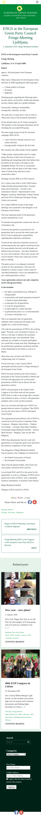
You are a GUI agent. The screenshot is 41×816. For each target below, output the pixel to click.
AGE (7, 639)
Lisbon (18, 639)
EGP (12, 639)
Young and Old (17, 716)
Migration (20, 516)
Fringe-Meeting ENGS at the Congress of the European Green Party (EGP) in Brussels (20, 548)
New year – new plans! (18, 614)
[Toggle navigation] (37, 27)
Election (26, 718)
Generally (8, 716)
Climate (4, 516)
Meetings (4, 514)
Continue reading (14, 646)
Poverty (8, 724)
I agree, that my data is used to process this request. (19, 784)
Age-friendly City (11, 718)
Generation (9, 721)
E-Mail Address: (18, 779)
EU (32, 718)
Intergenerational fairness (23, 721)
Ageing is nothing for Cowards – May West (20, 17)
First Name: (11, 769)
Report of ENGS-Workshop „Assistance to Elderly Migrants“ (20, 531)
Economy (12, 516)
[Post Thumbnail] (20, 592)
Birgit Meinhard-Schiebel (28, 51)
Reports (10, 514)
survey (24, 639)
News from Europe (18, 636)
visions (16, 642)
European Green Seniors (20, 12)
